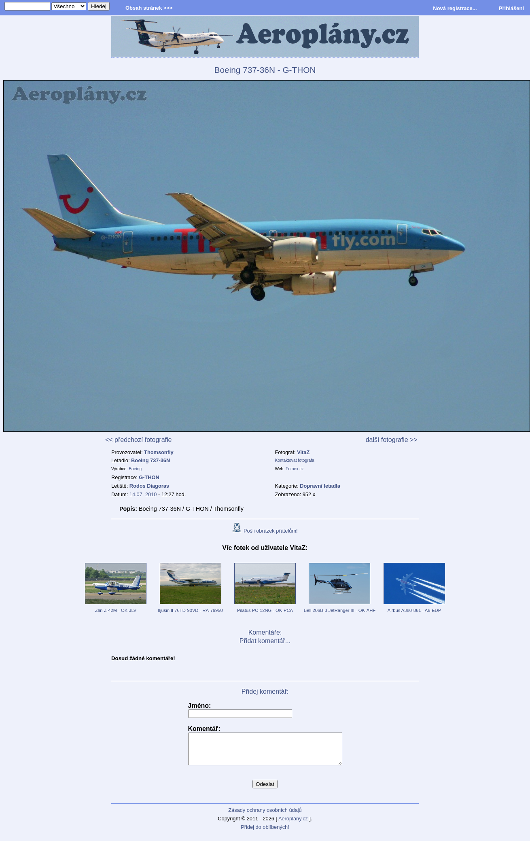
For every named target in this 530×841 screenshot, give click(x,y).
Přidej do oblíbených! (265, 833)
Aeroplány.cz (293, 825)
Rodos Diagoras (149, 486)
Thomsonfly (159, 452)
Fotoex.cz (294, 469)
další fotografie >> (392, 439)
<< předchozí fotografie (138, 439)
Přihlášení (511, 8)
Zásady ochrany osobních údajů (264, 816)
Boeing (135, 469)
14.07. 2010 (143, 494)
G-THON (149, 477)
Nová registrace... (455, 8)
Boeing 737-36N (150, 460)
